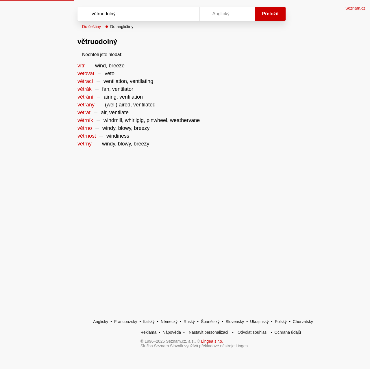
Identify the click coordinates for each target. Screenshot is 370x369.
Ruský (189, 321)
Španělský (210, 321)
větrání (85, 97)
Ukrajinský (259, 321)
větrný (84, 144)
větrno (84, 128)
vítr (81, 66)
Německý (169, 321)
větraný (86, 105)
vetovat (85, 73)
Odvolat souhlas (252, 332)
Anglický (100, 321)
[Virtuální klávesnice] (189, 14)
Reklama (148, 332)
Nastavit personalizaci (208, 332)
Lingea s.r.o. (212, 341)
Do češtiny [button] (91, 26)
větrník (85, 120)
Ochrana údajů (287, 332)
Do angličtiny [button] (121, 26)
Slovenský (234, 321)
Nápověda (171, 332)
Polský (281, 321)
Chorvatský (303, 321)
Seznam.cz (355, 8)
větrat (83, 112)
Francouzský (125, 321)
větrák (84, 89)
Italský (149, 321)
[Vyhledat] (137, 14)
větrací (85, 81)
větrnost (86, 136)
